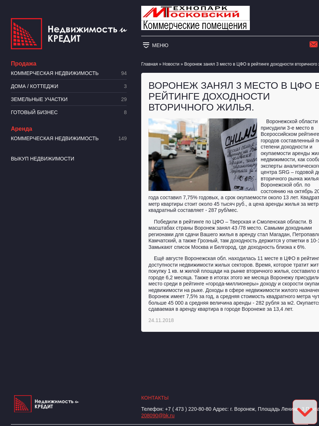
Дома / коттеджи (69, 86)
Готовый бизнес (69, 112)
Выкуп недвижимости (42, 159)
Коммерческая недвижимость (69, 73)
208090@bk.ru (158, 415)
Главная (149, 64)
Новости (171, 64)
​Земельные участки (69, 99)
